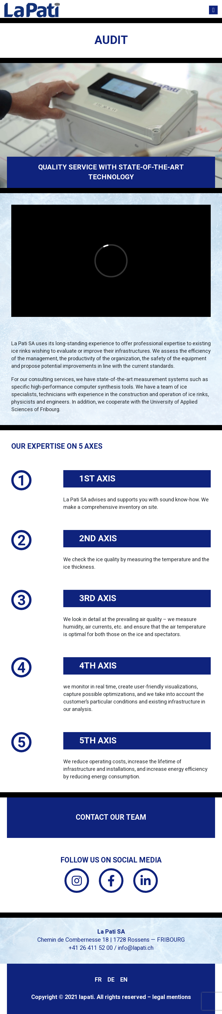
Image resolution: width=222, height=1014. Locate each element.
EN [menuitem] (123, 980)
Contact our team (111, 817)
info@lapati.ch (135, 948)
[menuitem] (98, 980)
